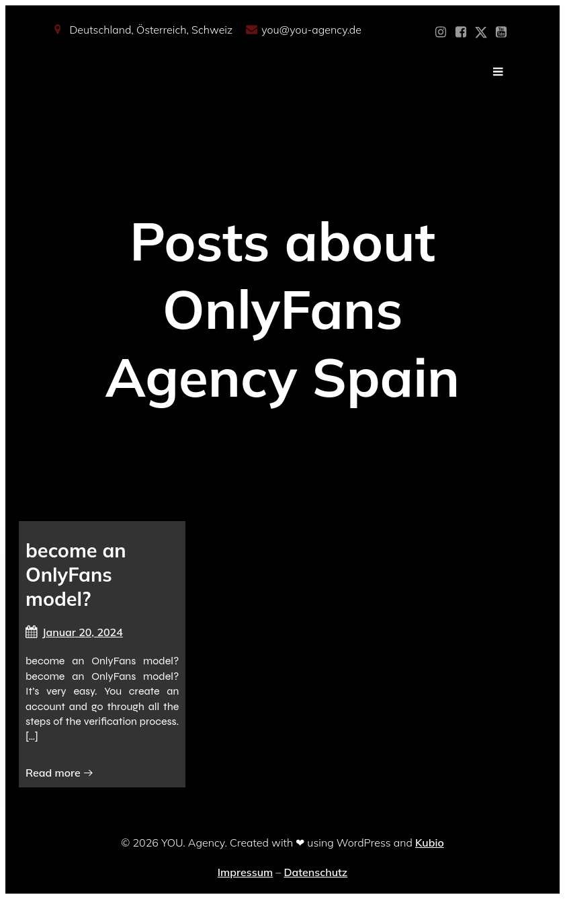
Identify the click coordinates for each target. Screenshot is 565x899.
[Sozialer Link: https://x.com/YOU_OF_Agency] (481, 32)
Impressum (245, 872)
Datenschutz (315, 872)
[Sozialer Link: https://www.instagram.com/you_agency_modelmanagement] (441, 32)
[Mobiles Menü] (498, 72)
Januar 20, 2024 (74, 632)
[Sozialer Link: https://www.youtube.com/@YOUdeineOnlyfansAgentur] (501, 32)
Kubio (429, 842)
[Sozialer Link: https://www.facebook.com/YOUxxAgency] (461, 32)
